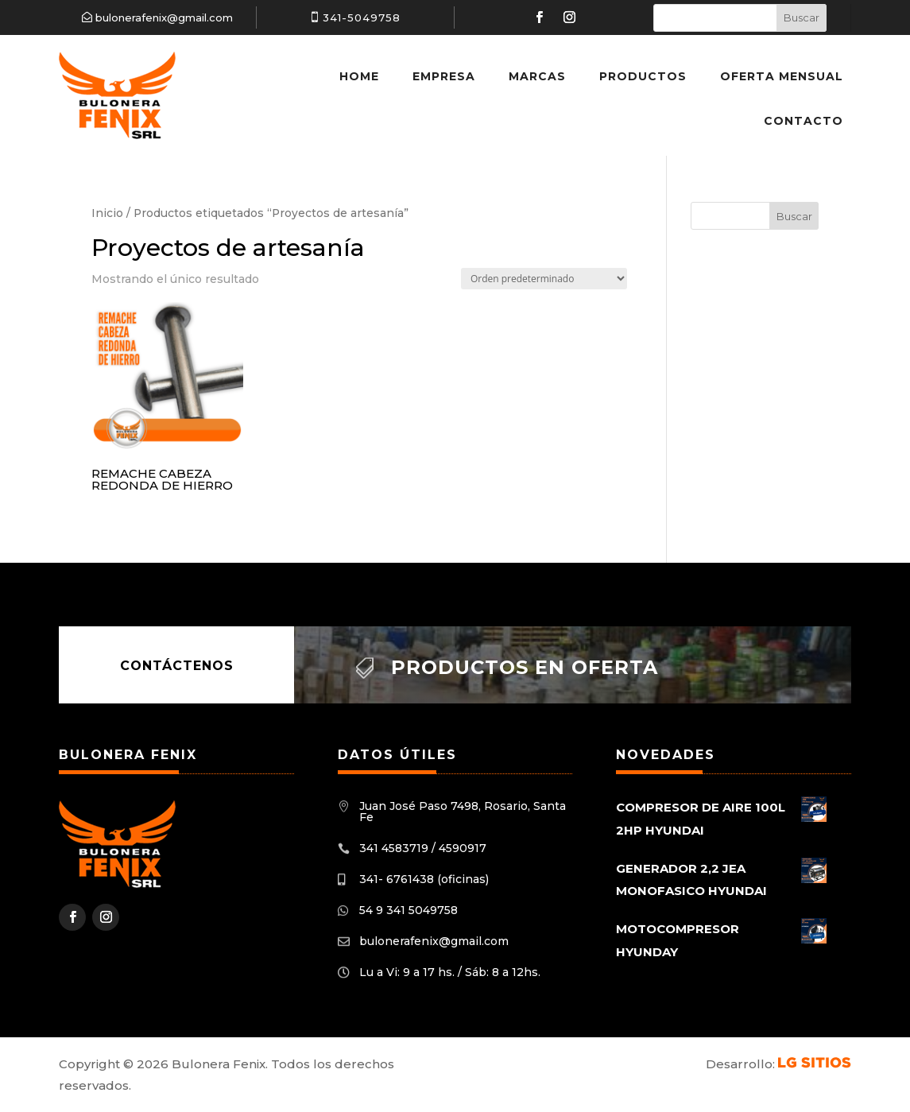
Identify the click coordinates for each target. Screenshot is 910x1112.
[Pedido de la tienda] (544, 278)
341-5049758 (362, 17)
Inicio (107, 213)
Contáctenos (177, 664)
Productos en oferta (524, 667)
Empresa (443, 76)
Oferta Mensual (781, 76)
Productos (643, 76)
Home (359, 76)
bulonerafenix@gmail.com (164, 17)
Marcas (537, 76)
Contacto (803, 121)
